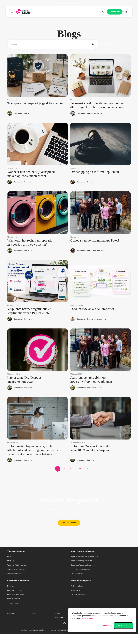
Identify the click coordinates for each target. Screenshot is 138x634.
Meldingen (11, 561)
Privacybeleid (87, 618)
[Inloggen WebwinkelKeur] (126, 12)
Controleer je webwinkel (80, 569)
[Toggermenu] (12, 12)
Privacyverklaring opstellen (81, 561)
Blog (34, 613)
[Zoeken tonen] (103, 12)
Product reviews (13, 599)
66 (80, 469)
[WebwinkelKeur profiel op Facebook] (64, 623)
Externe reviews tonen (15, 594)
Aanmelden (114, 11)
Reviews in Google (14, 590)
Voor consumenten (14, 573)
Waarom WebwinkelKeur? (17, 565)
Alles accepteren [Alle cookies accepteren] (123, 625)
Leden (9, 556)
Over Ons (11, 613)
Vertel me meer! (69, 523)
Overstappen (12, 603)
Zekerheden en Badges (16, 569)
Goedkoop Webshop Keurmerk (83, 565)
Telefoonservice (77, 573)
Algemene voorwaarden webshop (84, 556)
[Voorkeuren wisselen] (107, 626)
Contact (57, 613)
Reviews (10, 586)
